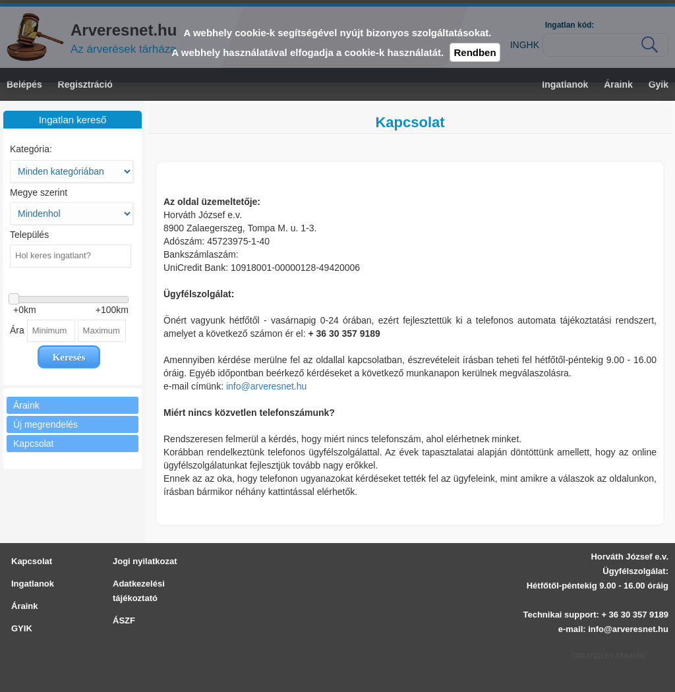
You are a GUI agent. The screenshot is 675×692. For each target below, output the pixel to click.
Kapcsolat (31, 561)
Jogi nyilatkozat (145, 561)
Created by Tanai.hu (609, 656)
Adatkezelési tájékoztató (139, 591)
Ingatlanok (32, 584)
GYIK (21, 628)
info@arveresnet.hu (266, 386)
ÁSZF (124, 620)
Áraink (24, 606)
